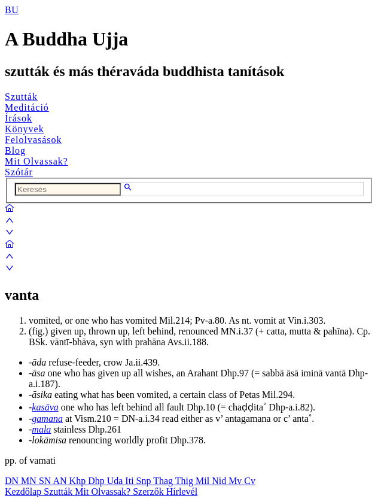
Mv (236, 481)
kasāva (45, 407)
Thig (185, 481)
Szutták (21, 97)
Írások (18, 118)
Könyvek (24, 129)
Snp (145, 481)
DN (13, 481)
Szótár (19, 172)
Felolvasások (33, 140)
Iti (130, 481)
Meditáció (27, 107)
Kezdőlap (24, 491)
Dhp (97, 481)
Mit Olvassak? (36, 161)
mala (41, 429)
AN (61, 481)
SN (46, 481)
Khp (79, 481)
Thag (164, 481)
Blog (15, 150)
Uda (116, 481)
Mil (204, 481)
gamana (47, 418)
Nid (220, 481)
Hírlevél (181, 491)
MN (30, 481)
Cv (249, 481)
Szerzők (149, 491)
